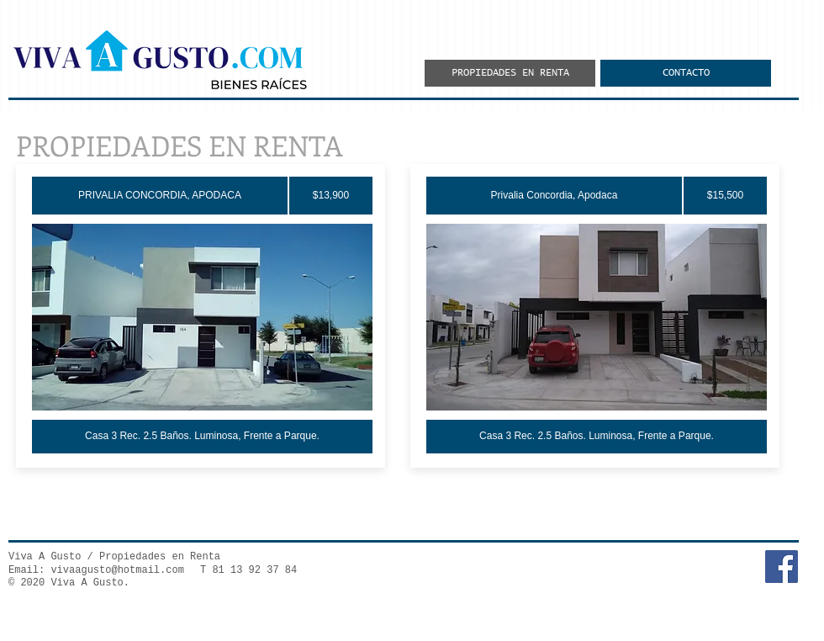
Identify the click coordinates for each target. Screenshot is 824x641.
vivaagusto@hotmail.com (116, 570)
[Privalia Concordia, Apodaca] (554, 196)
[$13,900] (330, 196)
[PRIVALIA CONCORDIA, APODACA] (160, 196)
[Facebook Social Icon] (781, 566)
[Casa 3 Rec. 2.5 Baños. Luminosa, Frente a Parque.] (202, 436)
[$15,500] (725, 196)
